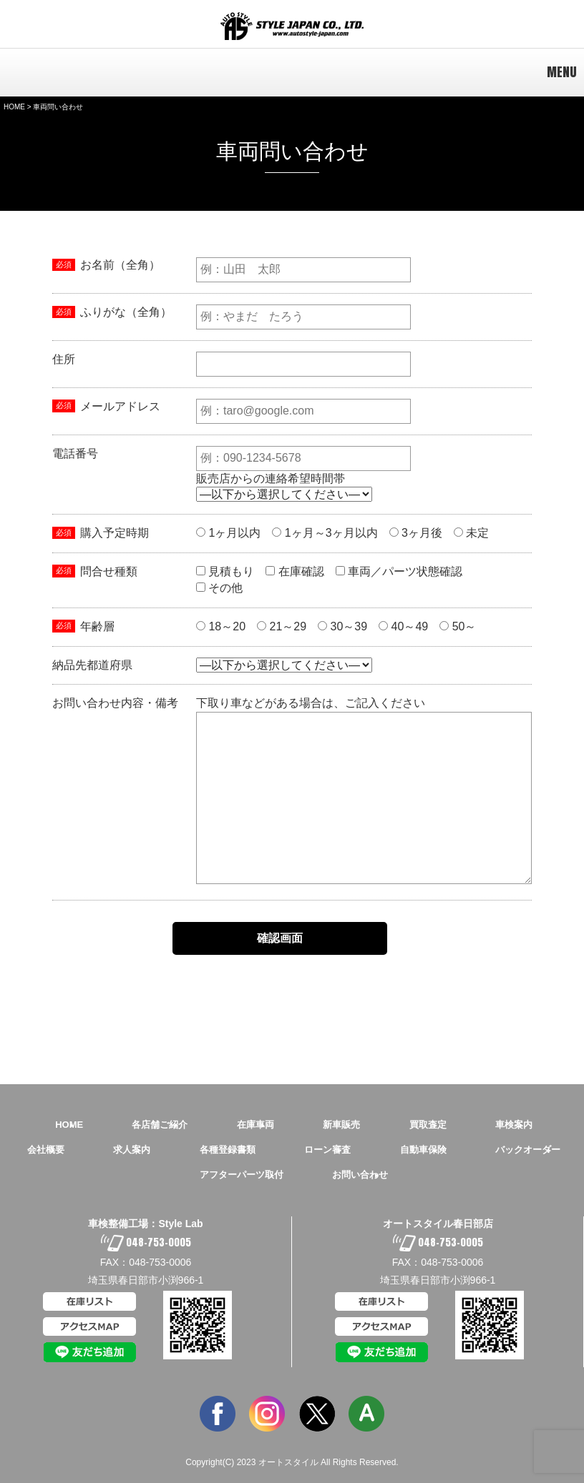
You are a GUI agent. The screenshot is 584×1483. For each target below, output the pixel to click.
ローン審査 (327, 1149)
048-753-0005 (146, 1242)
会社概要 (45, 1149)
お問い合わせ (360, 1174)
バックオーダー (527, 1149)
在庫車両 (255, 1124)
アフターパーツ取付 (241, 1174)
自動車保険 (423, 1149)
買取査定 (428, 1124)
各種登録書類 (228, 1149)
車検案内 (513, 1124)
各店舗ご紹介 (160, 1124)
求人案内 (131, 1149)
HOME (14, 107)
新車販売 (341, 1124)
